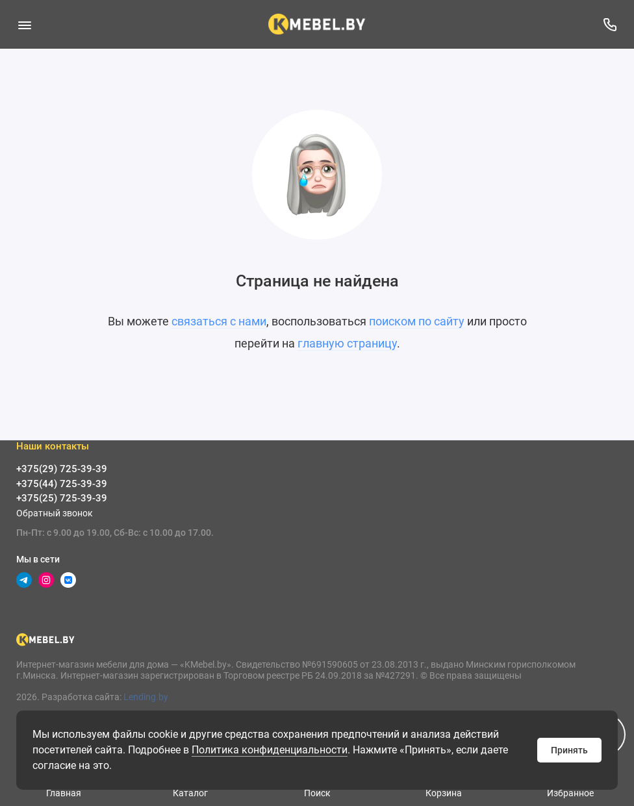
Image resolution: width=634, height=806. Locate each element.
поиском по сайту (416, 321)
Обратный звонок (54, 513)
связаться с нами (218, 321)
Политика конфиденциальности (270, 750)
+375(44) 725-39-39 (61, 484)
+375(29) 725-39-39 (61, 469)
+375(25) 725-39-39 (61, 498)
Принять (569, 750)
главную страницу (347, 343)
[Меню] (24, 24)
